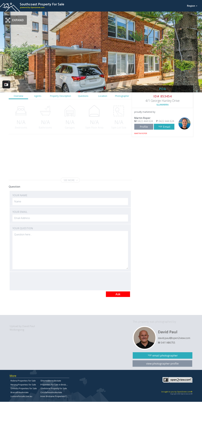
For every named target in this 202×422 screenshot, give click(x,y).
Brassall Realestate (20, 392)
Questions (83, 95)
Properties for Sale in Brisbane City (56, 384)
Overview (18, 95)
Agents (37, 95)
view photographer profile (162, 363)
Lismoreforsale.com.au (21, 396)
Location (102, 95)
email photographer (165, 355)
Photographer (122, 95)
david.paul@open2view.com (174, 338)
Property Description (60, 95)
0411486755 (168, 342)
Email (166, 127)
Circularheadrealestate (51, 392)
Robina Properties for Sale (23, 380)
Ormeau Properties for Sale (24, 388)
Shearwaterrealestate (50, 380)
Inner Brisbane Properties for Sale (56, 396)
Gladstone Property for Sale (53, 388)
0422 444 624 (145, 121)
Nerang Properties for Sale (23, 384)
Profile (144, 127)
